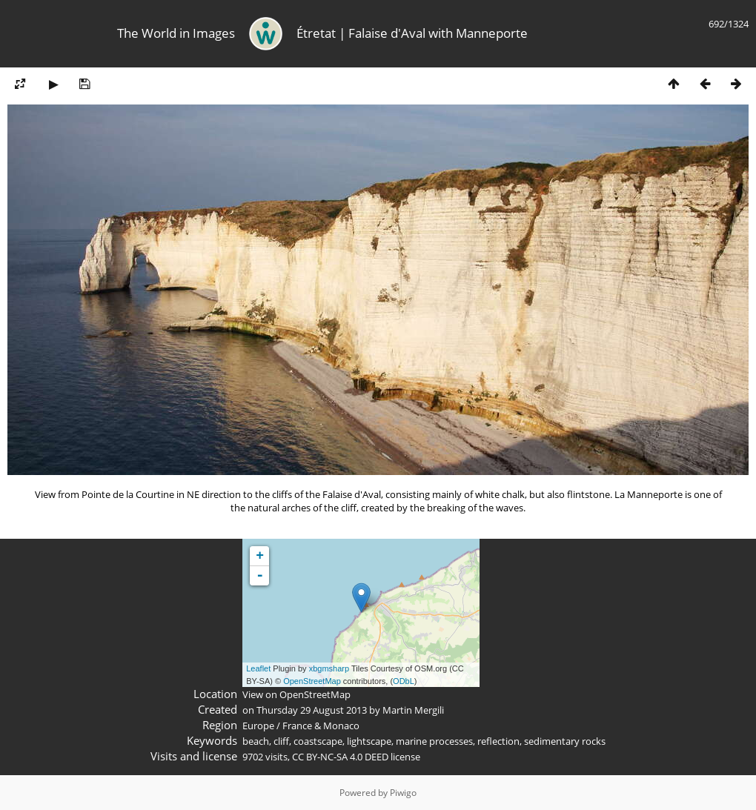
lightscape (369, 741)
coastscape (318, 741)
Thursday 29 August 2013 (311, 710)
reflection (498, 741)
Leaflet (258, 668)
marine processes (434, 741)
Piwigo (403, 792)
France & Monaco (320, 725)
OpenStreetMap (312, 681)
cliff (281, 741)
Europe (258, 725)
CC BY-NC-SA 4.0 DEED (340, 756)
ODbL (403, 681)
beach (255, 741)
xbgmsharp (329, 668)
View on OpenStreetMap (296, 694)
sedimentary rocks (565, 741)
